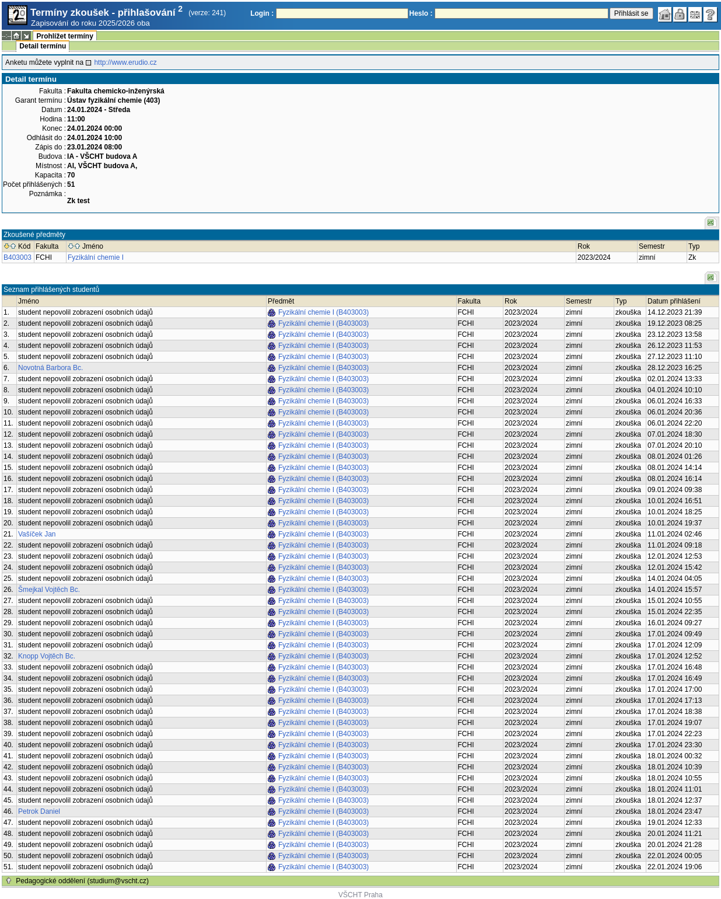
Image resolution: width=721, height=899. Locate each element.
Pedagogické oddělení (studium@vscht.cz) (82, 881)
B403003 (18, 257)
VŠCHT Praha (360, 895)
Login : (262, 13)
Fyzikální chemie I (96, 257)
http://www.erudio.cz (125, 62)
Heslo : (421, 13)
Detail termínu (42, 46)
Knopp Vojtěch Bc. (46, 656)
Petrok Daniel (39, 811)
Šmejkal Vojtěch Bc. (49, 590)
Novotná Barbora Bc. (50, 368)
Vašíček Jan (36, 534)
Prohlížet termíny (64, 36)
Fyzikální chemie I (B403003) (323, 312)
